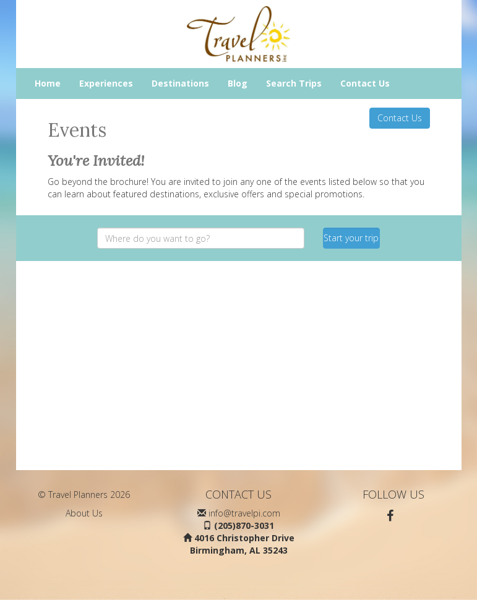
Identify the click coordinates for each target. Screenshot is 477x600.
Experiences (106, 83)
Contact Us (365, 83)
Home (48, 83)
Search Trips (294, 83)
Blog (237, 83)
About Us (84, 513)
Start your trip (351, 238)
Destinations (180, 83)
